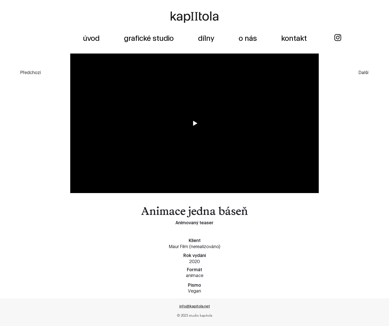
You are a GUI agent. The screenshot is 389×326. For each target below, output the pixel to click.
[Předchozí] (38, 72)
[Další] (351, 72)
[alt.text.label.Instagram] (337, 37)
